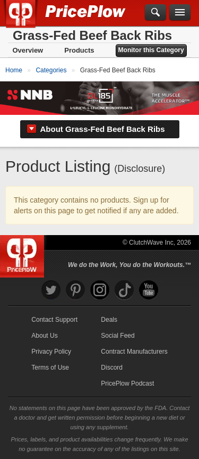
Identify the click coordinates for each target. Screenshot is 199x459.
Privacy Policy (51, 351)
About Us (44, 335)
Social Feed (117, 335)
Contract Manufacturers (134, 351)
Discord (112, 367)
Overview (27, 50)
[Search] (155, 12)
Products (79, 50)
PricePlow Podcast (127, 383)
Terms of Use (50, 367)
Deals (109, 319)
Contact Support (54, 319)
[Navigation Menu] (180, 12)
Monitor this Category (151, 50)
